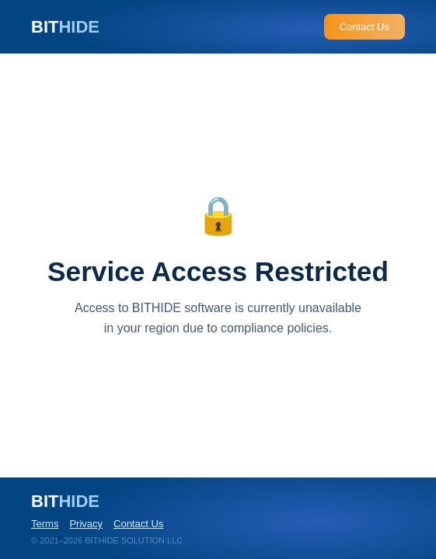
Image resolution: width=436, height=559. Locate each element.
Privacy (86, 523)
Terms (44, 523)
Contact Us (364, 27)
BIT (65, 26)
